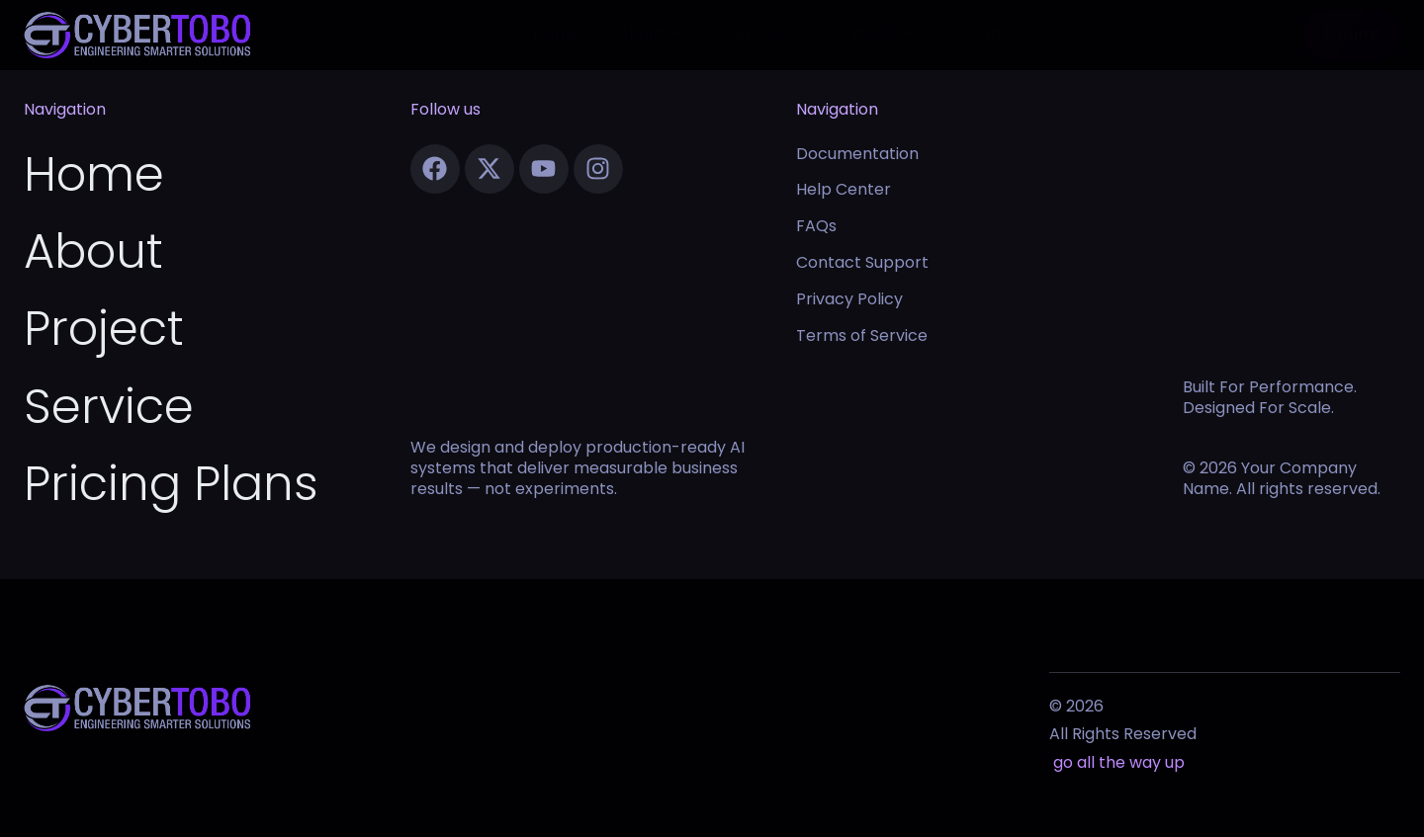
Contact (991, 34)
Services (765, 34)
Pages (882, 34)
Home (555, 34)
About (649, 34)
